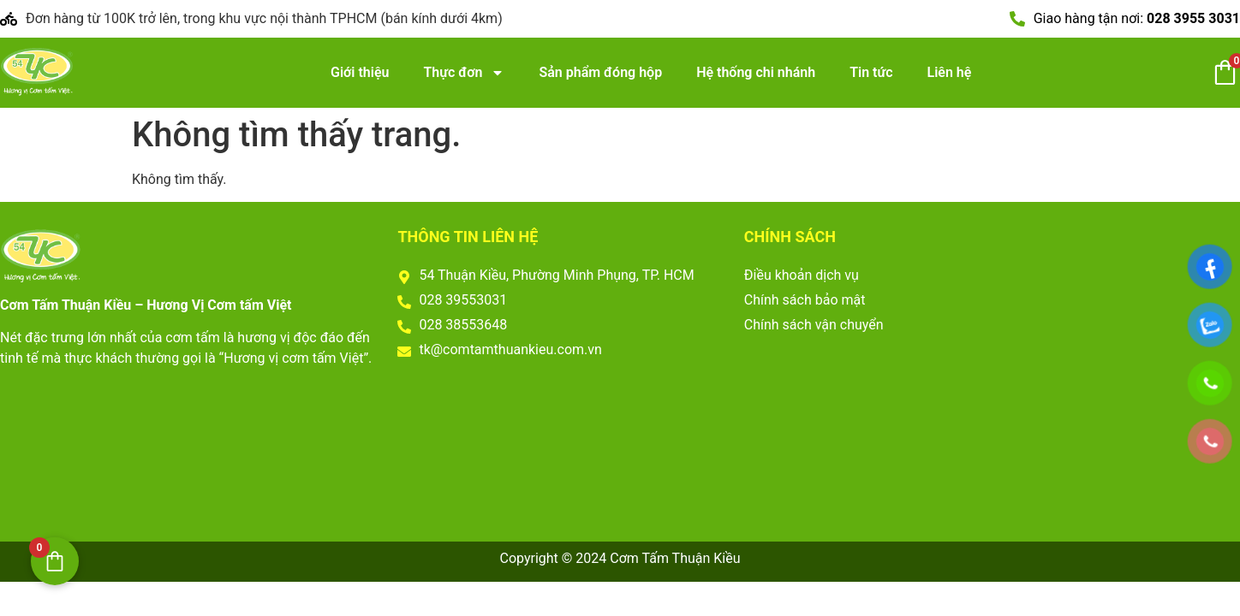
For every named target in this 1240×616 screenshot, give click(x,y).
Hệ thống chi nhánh (755, 72)
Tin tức (871, 72)
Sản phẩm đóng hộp (600, 72)
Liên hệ (949, 72)
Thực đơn (463, 72)
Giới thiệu (360, 72)
